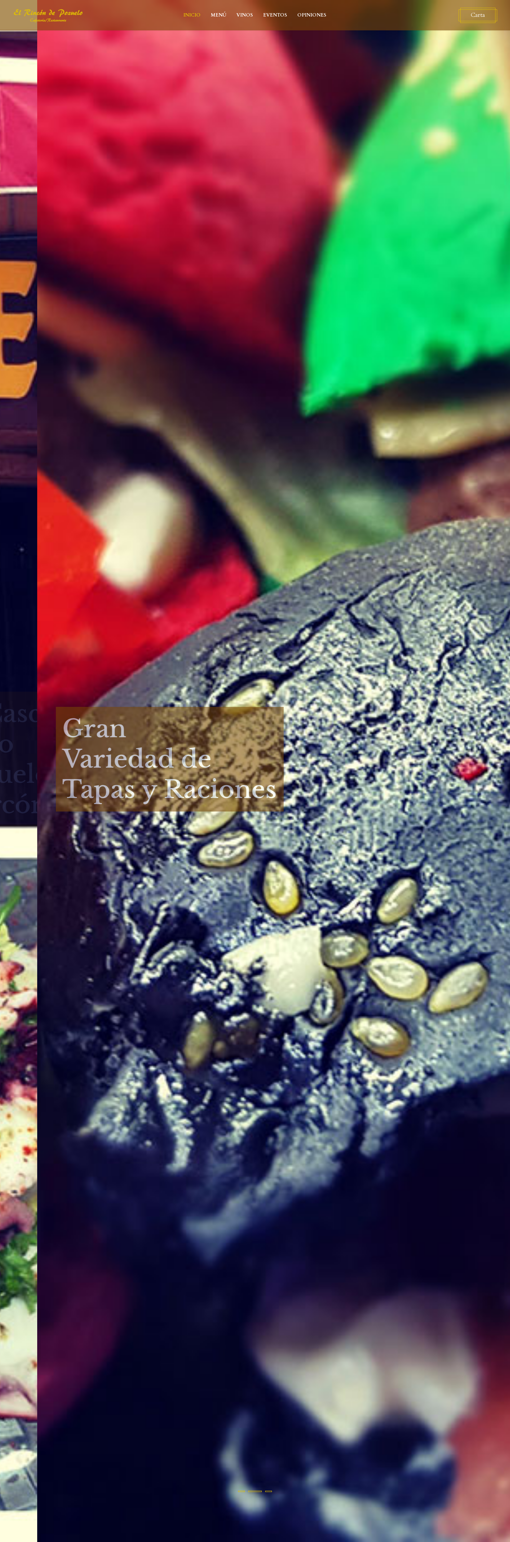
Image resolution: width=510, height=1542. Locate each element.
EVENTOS (275, 15)
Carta (474, 15)
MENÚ (218, 15)
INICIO (192, 15)
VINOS (244, 15)
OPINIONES (311, 15)
